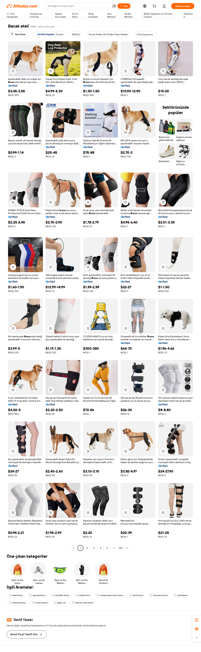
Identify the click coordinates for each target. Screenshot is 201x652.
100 (120, 548)
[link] (196, 620)
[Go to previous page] (74, 548)
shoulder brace (60, 595)
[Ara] (123, 6)
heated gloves (17, 602)
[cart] (154, 6)
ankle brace (83, 595)
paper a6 (59, 602)
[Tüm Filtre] (18, 34)
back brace (136, 595)
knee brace (16, 595)
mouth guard (39, 602)
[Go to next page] (127, 548)
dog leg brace (37, 595)
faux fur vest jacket (82, 602)
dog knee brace (159, 595)
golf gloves (180, 595)
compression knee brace (109, 595)
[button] (114, 6)
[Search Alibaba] (78, 6)
